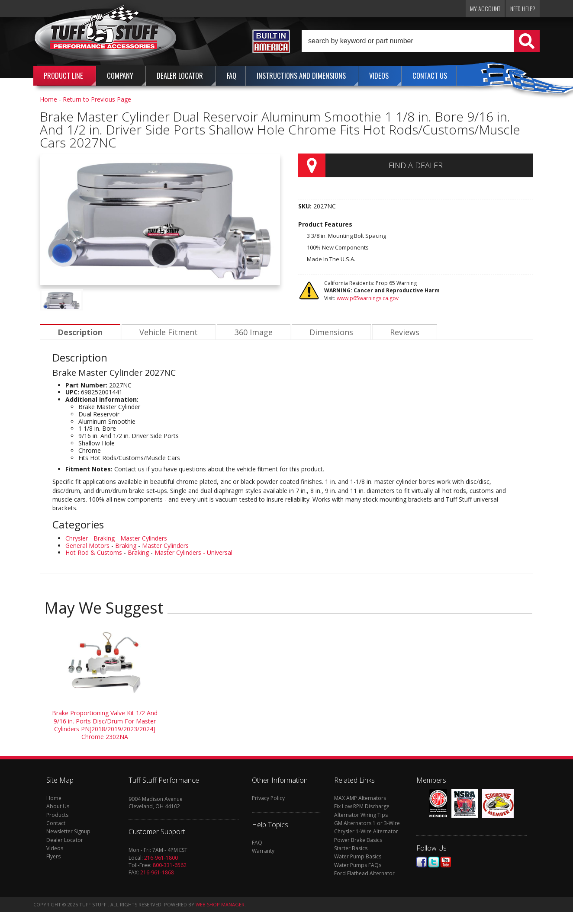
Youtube (446, 862)
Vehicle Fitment (168, 332)
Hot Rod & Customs (93, 552)
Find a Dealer (416, 165)
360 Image (254, 332)
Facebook (421, 862)
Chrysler (76, 538)
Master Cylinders (143, 538)
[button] (421, 41)
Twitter (433, 862)
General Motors (87, 545)
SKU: (305, 206)
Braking (104, 538)
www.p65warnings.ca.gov (368, 298)
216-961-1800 (161, 857)
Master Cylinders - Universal (193, 552)
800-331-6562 (170, 865)
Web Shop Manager (220, 904)
